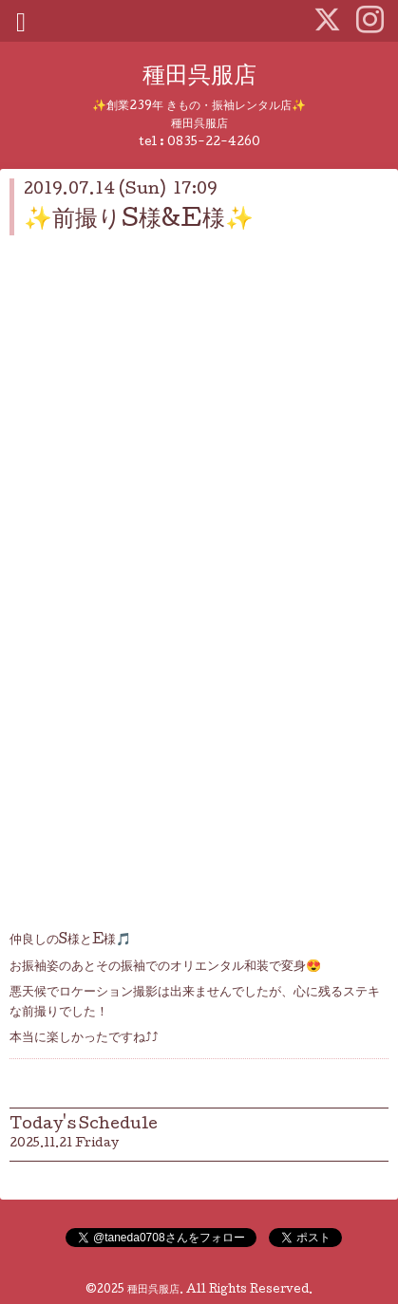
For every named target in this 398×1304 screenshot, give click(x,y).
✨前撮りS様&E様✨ (139, 220)
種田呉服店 (199, 77)
